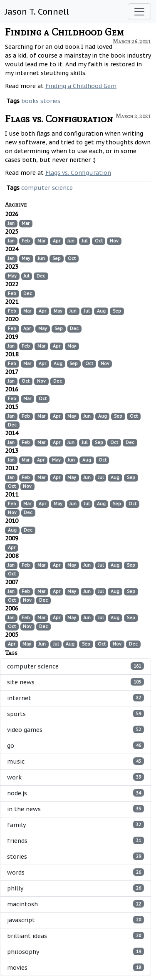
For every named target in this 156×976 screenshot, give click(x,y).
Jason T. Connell (37, 11)
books (30, 101)
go (75, 745)
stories (50, 101)
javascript (75, 920)
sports (75, 714)
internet (75, 698)
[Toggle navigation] (139, 11)
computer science (47, 188)
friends (75, 841)
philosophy (75, 952)
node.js (75, 793)
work (75, 777)
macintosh (75, 904)
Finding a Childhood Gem (64, 32)
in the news (75, 809)
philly (75, 888)
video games (75, 730)
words (75, 872)
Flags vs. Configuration (59, 119)
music (75, 761)
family (75, 825)
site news (75, 682)
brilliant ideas (75, 936)
